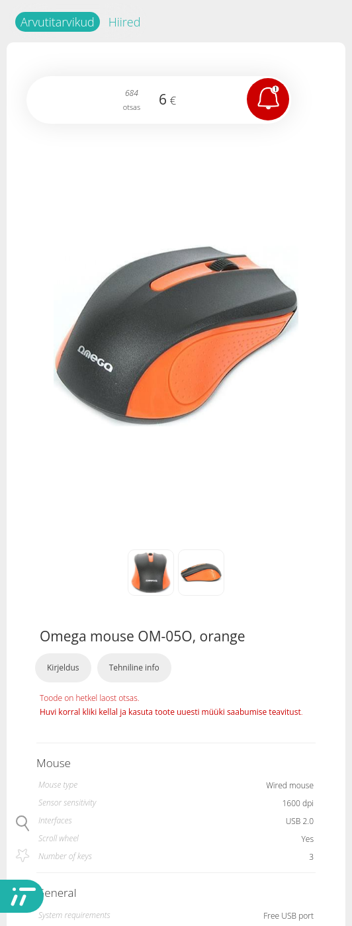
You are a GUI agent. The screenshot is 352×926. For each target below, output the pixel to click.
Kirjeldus (63, 667)
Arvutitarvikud (58, 22)
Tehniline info (134, 667)
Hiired (125, 22)
